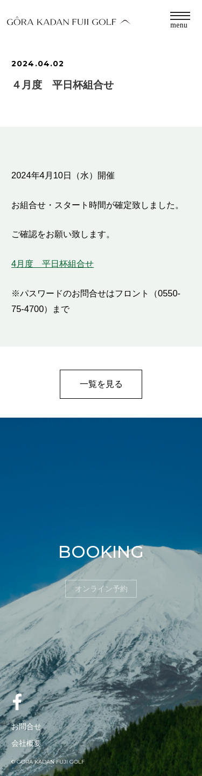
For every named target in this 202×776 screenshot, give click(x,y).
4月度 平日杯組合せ (52, 263)
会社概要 (26, 743)
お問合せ (26, 726)
